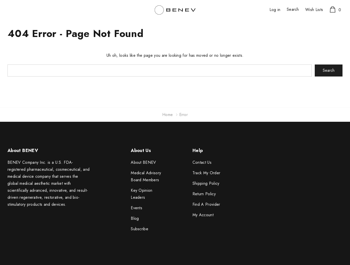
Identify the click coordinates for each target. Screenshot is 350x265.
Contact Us (202, 162)
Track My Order (206, 173)
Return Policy (204, 194)
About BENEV (143, 162)
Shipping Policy (206, 183)
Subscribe (139, 229)
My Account (203, 215)
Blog (135, 218)
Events (136, 208)
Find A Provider (206, 204)
